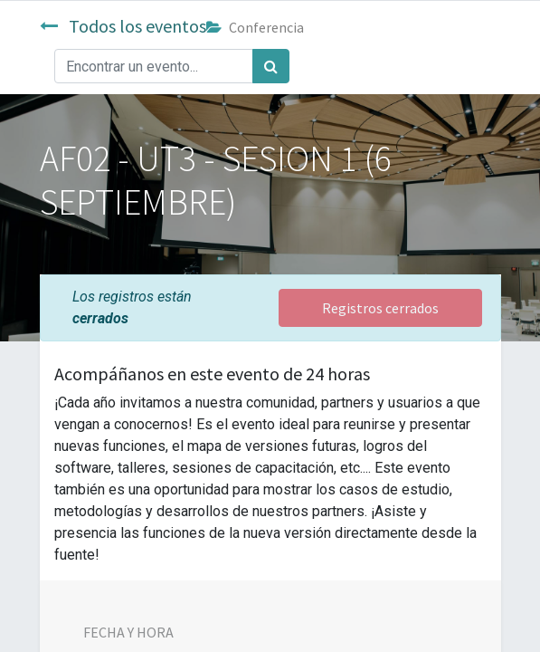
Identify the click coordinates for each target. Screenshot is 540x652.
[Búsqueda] (270, 66)
